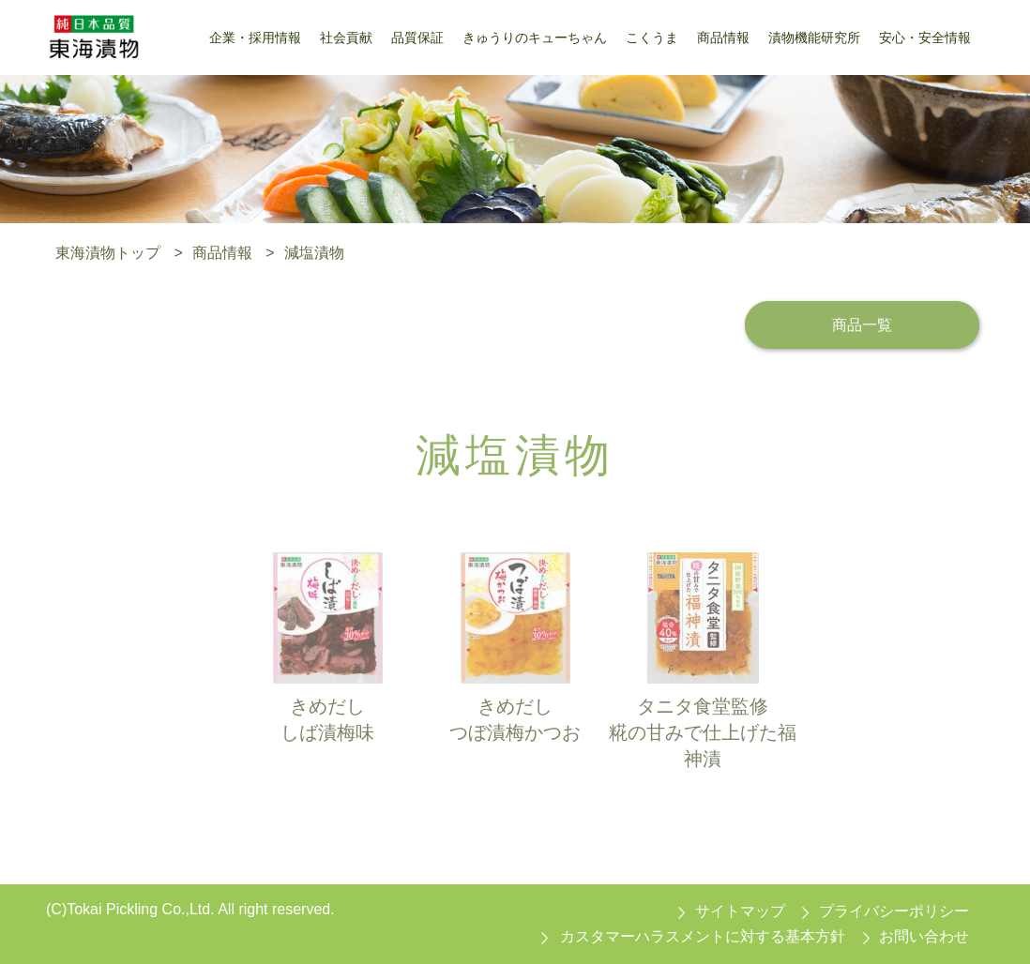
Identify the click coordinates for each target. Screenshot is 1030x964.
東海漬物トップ (107, 253)
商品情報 (222, 253)
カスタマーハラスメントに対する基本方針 (702, 936)
